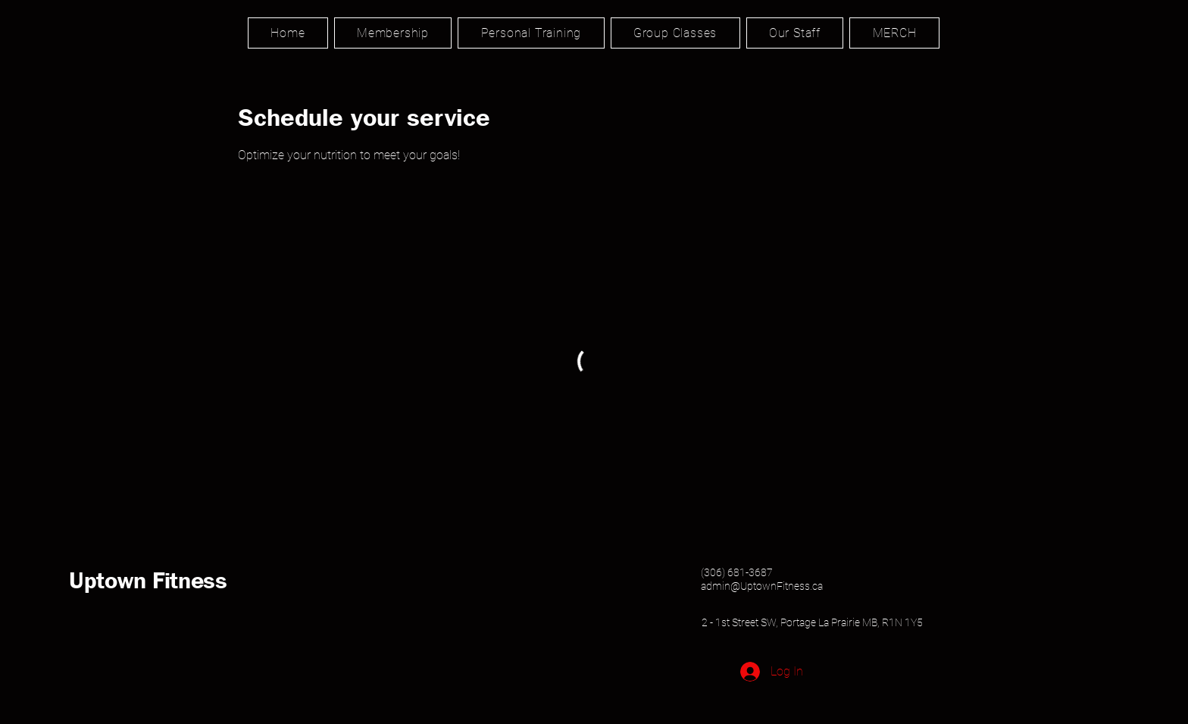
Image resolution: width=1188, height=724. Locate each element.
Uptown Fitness (148, 580)
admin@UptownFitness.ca (762, 586)
